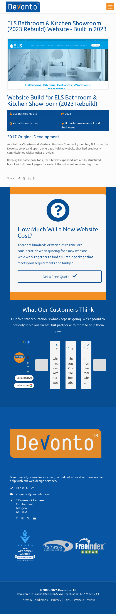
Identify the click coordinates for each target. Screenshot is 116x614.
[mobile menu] (110, 6)
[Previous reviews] (41, 365)
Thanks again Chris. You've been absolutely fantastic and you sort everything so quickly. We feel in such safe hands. (70, 371)
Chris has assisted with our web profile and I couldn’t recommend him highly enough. (55, 371)
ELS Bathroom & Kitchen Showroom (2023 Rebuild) (52, 100)
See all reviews (24, 378)
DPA (68, 600)
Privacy (56, 600)
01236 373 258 (26, 488)
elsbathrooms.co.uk (25, 123)
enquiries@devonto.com (33, 494)
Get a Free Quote (59, 276)
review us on (22, 385)
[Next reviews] (99, 365)
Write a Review (84, 600)
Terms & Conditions (34, 600)
